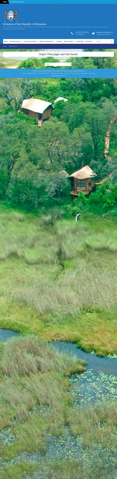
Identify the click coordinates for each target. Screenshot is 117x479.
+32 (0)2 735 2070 (82, 32)
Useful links (80, 41)
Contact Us (88, 41)
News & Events (68, 41)
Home (6, 41)
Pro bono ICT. (62, 75)
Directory (59, 41)
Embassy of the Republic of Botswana (24, 24)
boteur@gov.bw (80, 34)
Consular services (15, 41)
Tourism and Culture (30, 41)
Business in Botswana (46, 41)
